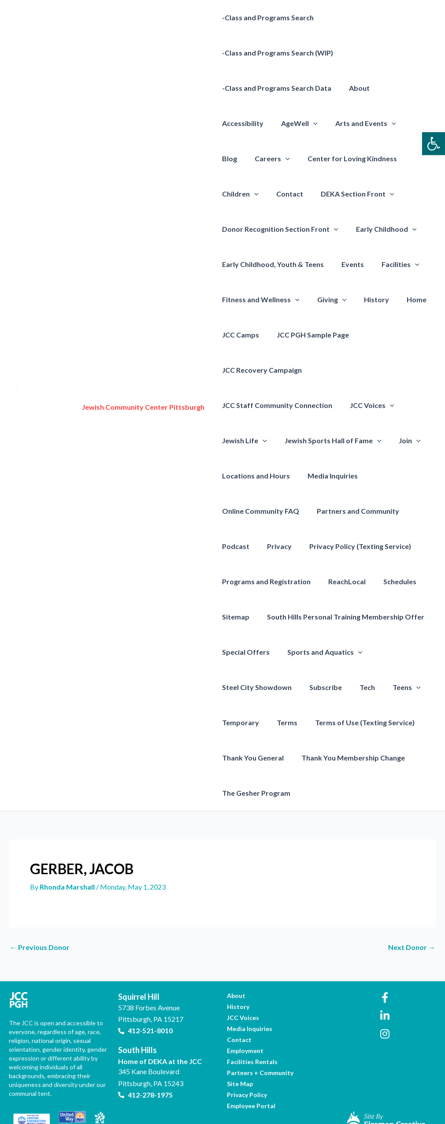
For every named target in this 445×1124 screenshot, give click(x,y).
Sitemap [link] (234, 581)
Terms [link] (281, 687)
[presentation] (252, 123)
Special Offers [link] (244, 616)
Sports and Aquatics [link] (319, 616)
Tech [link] (358, 652)
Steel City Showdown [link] (255, 652)
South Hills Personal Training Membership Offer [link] (340, 581)
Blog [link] (352, 123)
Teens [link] (394, 652)
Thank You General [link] (251, 722)
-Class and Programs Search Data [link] (275, 88)
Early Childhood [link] (250, 229)
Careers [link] (392, 123)
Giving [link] (235, 299)
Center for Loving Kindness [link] (265, 158)
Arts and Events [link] (301, 123)
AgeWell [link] (238, 123)
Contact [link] (388, 158)
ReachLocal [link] (341, 546)
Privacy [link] (274, 511)
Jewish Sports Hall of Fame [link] (327, 405)
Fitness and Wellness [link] (347, 264)
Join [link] (401, 405)
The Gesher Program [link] (254, 757)
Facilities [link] (276, 264)
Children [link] (342, 158)
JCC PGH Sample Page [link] (256, 334)
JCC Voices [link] (367, 370)
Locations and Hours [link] (254, 440)
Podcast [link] (234, 511)
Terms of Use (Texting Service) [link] (356, 687)
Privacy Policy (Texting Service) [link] (351, 511)
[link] (433, 143)
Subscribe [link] (320, 652)
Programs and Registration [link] (264, 546)
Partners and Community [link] (353, 475)
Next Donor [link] (411, 912)
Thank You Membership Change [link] (348, 722)
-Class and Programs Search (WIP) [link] (275, 52)
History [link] (276, 299)
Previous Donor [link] (40, 912)
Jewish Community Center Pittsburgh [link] (143, 389)
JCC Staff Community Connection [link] (275, 370)
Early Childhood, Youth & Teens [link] (346, 229)
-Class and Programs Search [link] (266, 17)
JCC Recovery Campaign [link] (346, 334)
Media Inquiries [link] (327, 440)
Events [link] (231, 264)
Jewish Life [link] (242, 405)
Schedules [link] (391, 546)
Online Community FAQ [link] (258, 475)
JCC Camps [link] (355, 299)
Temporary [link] (238, 687)
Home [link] (313, 299)
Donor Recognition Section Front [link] (366, 193)
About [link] (354, 88)
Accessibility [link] (399, 88)
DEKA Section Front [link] (257, 193)
